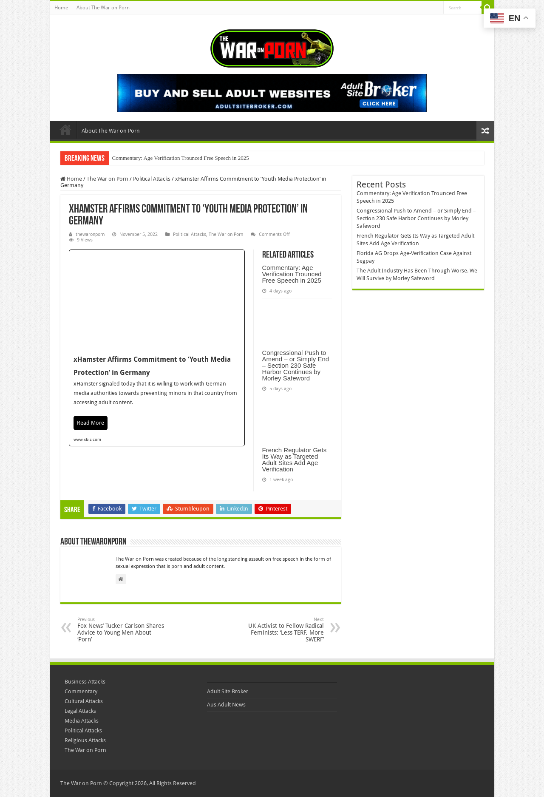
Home (61, 8)
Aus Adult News (226, 704)
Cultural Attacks (84, 701)
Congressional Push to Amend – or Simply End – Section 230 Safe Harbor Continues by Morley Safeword (295, 365)
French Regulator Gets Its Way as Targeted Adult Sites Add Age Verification (294, 459)
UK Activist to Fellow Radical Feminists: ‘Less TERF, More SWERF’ (280, 630)
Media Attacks (82, 721)
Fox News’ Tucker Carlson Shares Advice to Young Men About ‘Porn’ (120, 630)
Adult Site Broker (227, 691)
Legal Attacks (80, 711)
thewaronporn (90, 234)
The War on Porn (107, 179)
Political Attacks (151, 179)
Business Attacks (85, 681)
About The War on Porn (103, 8)
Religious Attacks (85, 740)
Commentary (81, 691)
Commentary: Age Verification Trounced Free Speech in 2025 (180, 158)
